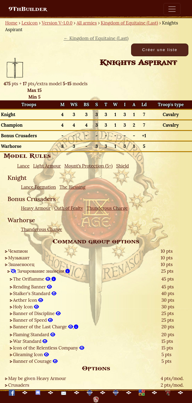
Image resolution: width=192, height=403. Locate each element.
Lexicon (30, 23)
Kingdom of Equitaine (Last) (129, 23)
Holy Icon (26, 307)
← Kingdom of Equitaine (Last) (96, 38)
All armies (87, 23)
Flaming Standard (34, 334)
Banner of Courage (35, 361)
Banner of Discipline (37, 313)
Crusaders (18, 385)
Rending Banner (32, 287)
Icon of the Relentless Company (48, 348)
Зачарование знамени (40, 271)
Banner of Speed (33, 320)
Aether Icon (28, 300)
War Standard (30, 341)
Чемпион (18, 251)
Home (11, 23)
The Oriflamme (34, 279)
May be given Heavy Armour (37, 378)
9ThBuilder (27, 9)
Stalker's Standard (34, 293)
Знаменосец (21, 264)
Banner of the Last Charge (45, 327)
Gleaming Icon (31, 354)
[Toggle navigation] (172, 9)
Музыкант (19, 258)
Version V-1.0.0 (57, 23)
